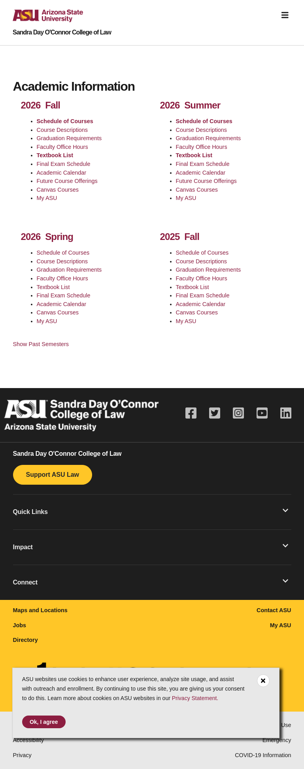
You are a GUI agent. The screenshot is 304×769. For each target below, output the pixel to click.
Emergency (276, 740)
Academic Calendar (62, 172)
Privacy (22, 755)
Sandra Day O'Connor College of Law (62, 32)
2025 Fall (180, 236)
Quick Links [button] (150, 511)
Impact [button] (150, 546)
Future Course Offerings (67, 181)
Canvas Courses (58, 190)
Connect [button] (150, 582)
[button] (152, 511)
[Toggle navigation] (285, 15)
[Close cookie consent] (263, 680)
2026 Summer (190, 105)
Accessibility (28, 740)
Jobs (19, 625)
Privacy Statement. (195, 698)
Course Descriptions (62, 130)
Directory (25, 640)
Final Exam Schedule (64, 164)
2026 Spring (47, 236)
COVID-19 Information (263, 755)
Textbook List (55, 155)
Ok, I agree (44, 722)
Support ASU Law (52, 474)
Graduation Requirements (69, 138)
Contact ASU (274, 610)
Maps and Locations (40, 610)
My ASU (47, 198)
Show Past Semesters (41, 344)
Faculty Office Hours (62, 147)
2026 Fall (40, 105)
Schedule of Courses (65, 121)
